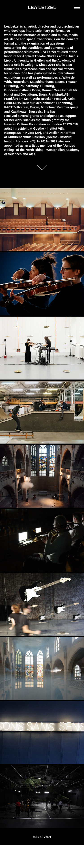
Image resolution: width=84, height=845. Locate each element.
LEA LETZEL (42, 7)
